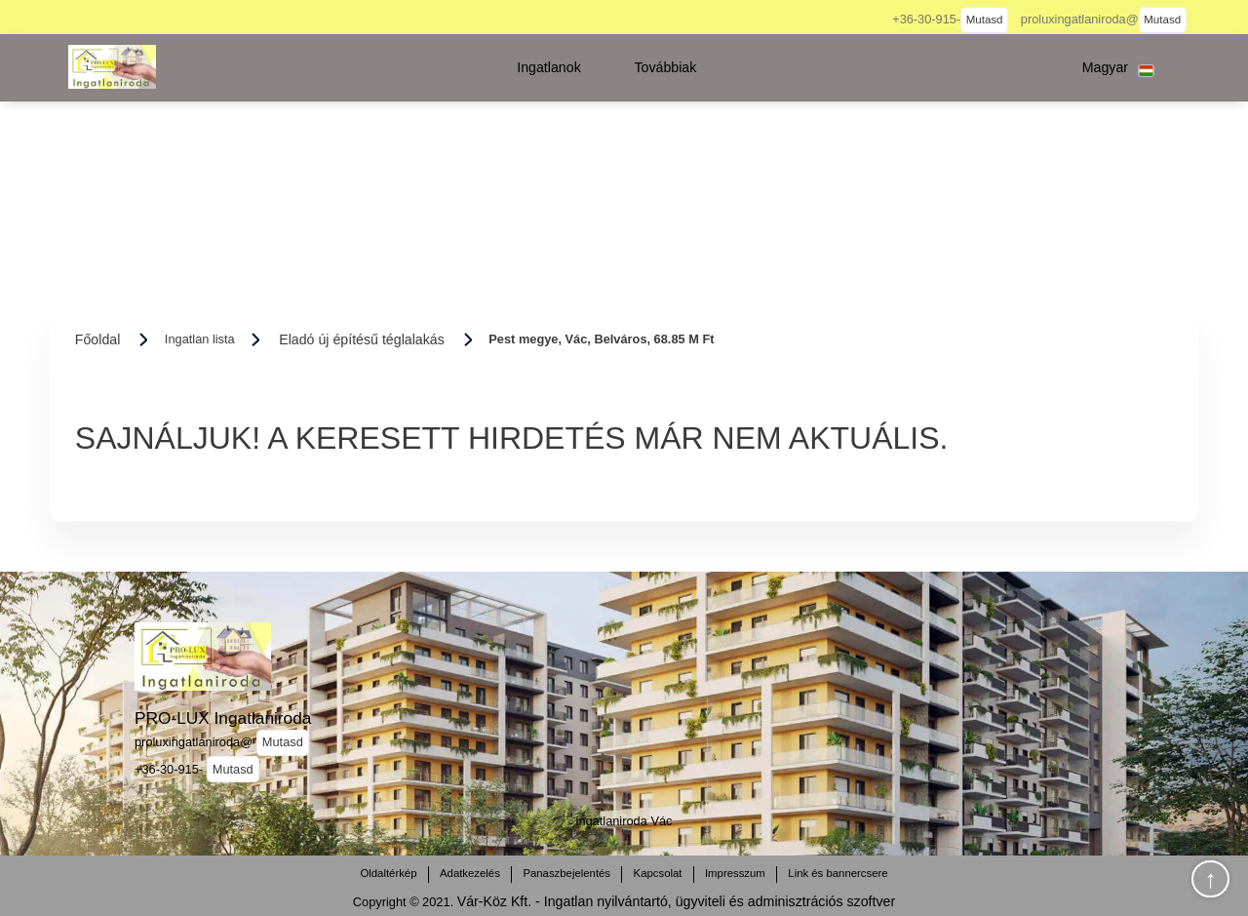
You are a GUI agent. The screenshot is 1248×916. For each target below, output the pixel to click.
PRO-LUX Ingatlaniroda (223, 718)
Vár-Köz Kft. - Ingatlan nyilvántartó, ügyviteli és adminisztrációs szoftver (676, 901)
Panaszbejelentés (566, 873)
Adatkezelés (470, 873)
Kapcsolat (658, 873)
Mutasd (984, 19)
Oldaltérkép (388, 873)
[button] (549, 67)
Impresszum (735, 873)
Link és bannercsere (837, 873)
